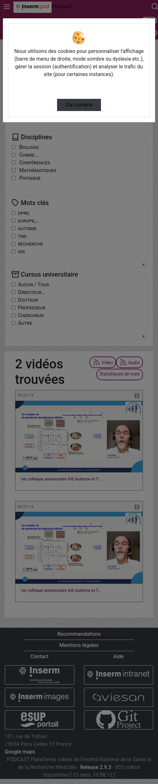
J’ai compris (79, 105)
